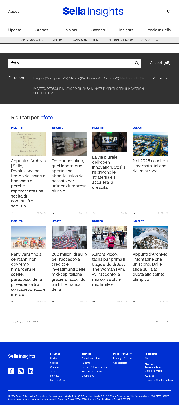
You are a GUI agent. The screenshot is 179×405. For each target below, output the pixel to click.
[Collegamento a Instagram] (21, 371)
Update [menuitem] (14, 30)
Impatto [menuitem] (57, 40)
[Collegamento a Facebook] (11, 371)
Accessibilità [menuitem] (120, 363)
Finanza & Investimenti (96, 89)
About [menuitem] (148, 358)
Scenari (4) (93, 78)
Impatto (39, 89)
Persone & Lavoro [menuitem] (121, 40)
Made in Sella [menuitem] (159, 30)
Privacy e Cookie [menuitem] (122, 358)
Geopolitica (43, 93)
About (13, 12)
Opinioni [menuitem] (69, 30)
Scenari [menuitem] (98, 30)
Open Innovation (130, 89)
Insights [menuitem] (126, 30)
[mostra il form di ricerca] (169, 11)
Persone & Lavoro (62, 89)
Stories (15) (77, 78)
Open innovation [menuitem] (32, 40)
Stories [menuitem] (41, 30)
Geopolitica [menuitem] (149, 40)
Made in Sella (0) (132, 78)
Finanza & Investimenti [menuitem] (85, 40)
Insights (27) (42, 78)
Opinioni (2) (111, 78)
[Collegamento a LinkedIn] (30, 371)
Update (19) (60, 78)
